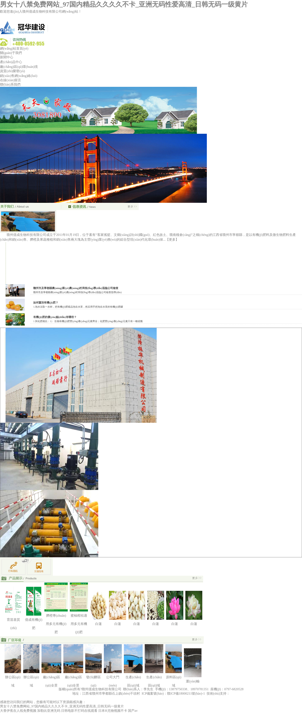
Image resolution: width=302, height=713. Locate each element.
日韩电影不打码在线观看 (79, 710)
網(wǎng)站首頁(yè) (14, 48)
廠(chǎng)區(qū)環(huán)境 (19, 66)
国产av (133, 710)
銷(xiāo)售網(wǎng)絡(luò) (18, 76)
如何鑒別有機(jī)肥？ (45, 302)
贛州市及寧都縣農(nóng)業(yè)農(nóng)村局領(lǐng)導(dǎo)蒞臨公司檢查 (75, 288)
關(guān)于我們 (11, 53)
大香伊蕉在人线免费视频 (18, 710)
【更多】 (172, 239)
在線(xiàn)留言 (10, 80)
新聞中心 (6, 57)
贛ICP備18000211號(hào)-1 (186, 693)
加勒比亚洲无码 (48, 710)
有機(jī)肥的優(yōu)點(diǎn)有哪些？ (54, 317)
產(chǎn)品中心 (11, 62)
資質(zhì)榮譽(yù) (12, 71)
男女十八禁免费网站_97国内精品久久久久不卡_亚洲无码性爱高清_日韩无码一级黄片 (124, 4)
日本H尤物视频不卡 (112, 710)
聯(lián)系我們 (10, 84)
